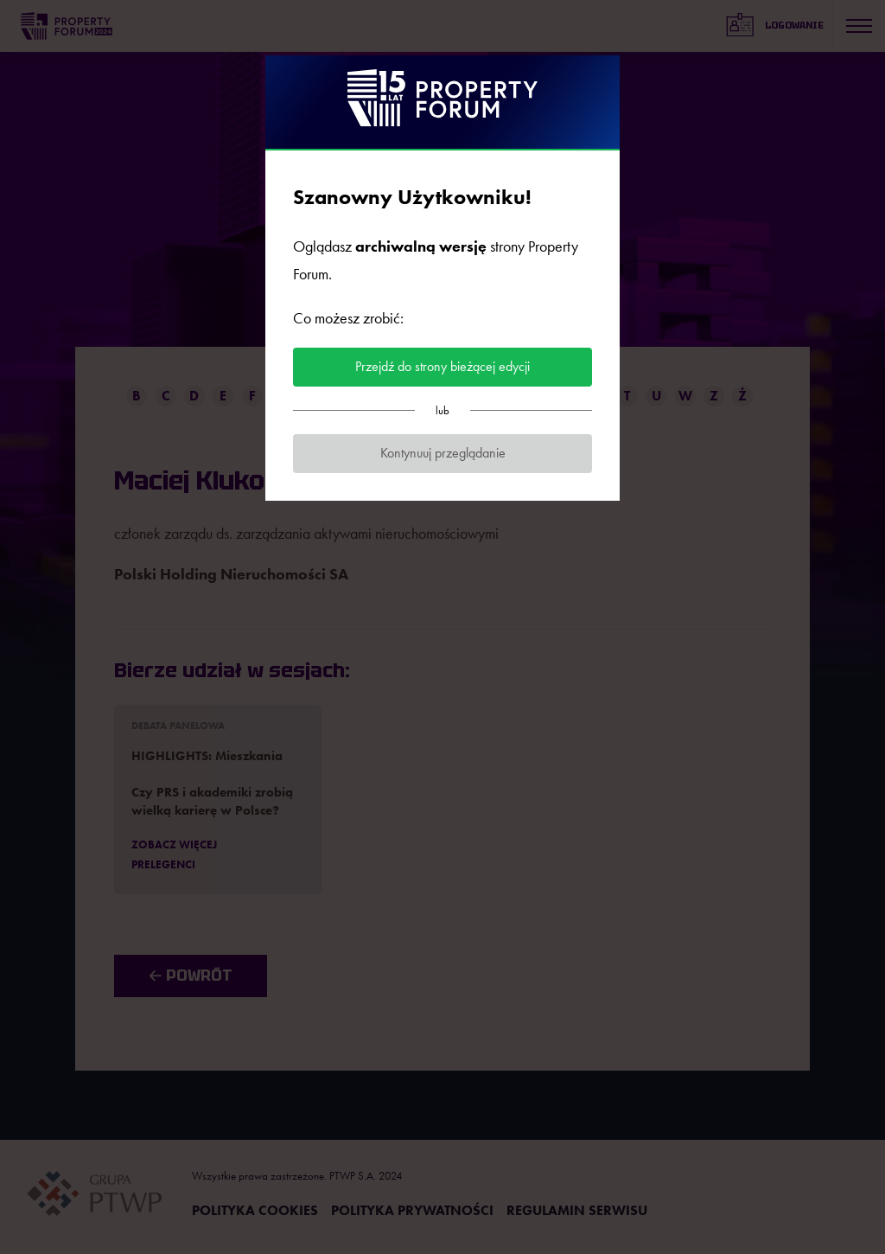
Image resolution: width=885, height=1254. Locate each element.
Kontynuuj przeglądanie (443, 453)
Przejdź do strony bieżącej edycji (442, 366)
